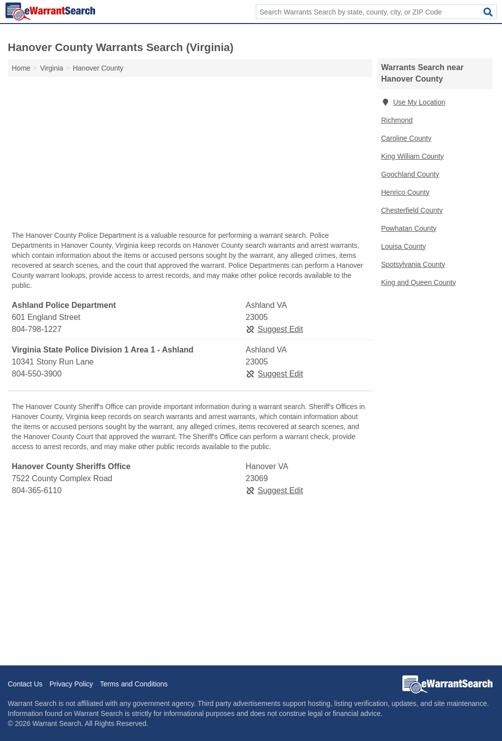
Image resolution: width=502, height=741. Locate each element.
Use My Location (413, 102)
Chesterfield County (412, 210)
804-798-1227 (37, 329)
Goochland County (410, 174)
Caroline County (406, 138)
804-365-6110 (37, 490)
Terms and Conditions (134, 684)
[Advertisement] (190, 156)
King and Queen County (418, 282)
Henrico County (405, 192)
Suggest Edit (274, 329)
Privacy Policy (71, 684)
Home (21, 68)
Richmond (397, 120)
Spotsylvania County (413, 264)
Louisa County (403, 246)
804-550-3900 (37, 373)
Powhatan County (409, 228)
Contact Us (25, 684)
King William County (412, 156)
